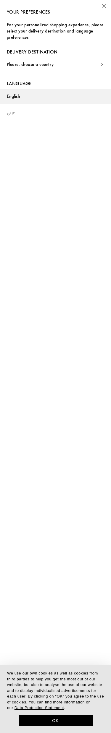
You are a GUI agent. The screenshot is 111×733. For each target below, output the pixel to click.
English (13, 96)
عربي (11, 112)
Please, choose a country (55, 64)
